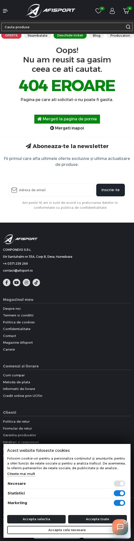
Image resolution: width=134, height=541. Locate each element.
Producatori (120, 35)
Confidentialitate (16, 329)
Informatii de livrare (19, 389)
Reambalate (37, 35)
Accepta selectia (36, 519)
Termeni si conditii (18, 315)
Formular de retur (17, 428)
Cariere (9, 349)
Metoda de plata (16, 382)
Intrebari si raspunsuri (21, 442)
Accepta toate (97, 519)
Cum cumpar (14, 375)
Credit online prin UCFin (22, 396)
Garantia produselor (19, 435)
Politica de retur (16, 421)
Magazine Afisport (18, 342)
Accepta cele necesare (67, 530)
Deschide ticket (70, 35)
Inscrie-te (110, 189)
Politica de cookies (19, 322)
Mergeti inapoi (67, 128)
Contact (9, 336)
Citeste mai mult (21, 474)
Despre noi (12, 308)
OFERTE (11, 35)
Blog (96, 35)
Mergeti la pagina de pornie (67, 119)
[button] (11, 11)
